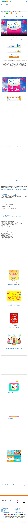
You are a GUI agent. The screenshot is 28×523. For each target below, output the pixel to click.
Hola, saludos (16, 146)
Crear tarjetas (14, 116)
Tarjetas (5, 11)
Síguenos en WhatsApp (19, 512)
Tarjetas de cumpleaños (19, 507)
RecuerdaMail (3, 509)
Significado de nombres (23, 146)
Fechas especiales (18, 509)
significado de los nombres (10, 484)
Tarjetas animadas (18, 506)
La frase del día (10, 418)
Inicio (2, 11)
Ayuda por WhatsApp (5, 512)
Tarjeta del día (10, 392)
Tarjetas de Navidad (4, 508)
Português (3, 511)
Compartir (9, 422)
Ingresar (6, 4)
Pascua (12, 146)
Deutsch (16, 511)
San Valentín (9, 11)
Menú (10, 1)
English (16, 510)
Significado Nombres (14, 112)
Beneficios (2, 4)
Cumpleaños (8, 146)
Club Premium (17, 508)
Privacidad (3, 510)
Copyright (4, 516)
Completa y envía (14, 54)
